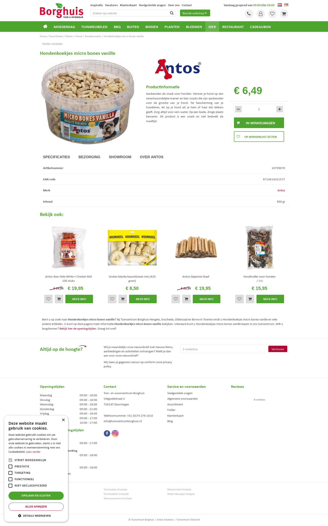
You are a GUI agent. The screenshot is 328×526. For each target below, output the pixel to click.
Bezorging (89, 157)
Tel (249, 14)
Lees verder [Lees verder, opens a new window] (33, 452)
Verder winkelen (52, 43)
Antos (281, 190)
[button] (36, 515)
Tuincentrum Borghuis (51, 489)
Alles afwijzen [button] (36, 506)
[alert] (36, 469)
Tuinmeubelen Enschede (116, 493)
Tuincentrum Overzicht (188, 519)
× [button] (63, 420)
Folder (171, 410)
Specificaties (56, 157)
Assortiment (175, 404)
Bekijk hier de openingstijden (77, 328)
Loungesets (46, 498)
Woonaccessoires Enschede (118, 498)
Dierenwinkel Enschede (179, 489)
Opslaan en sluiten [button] (36, 495)
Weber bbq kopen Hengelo (181, 493)
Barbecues (45, 507)
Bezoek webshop (195, 13)
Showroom (120, 157)
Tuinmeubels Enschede (115, 489)
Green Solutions (165, 519)
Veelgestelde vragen (180, 393)
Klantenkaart (175, 415)
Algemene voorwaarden (182, 398)
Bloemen (44, 502)
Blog (170, 421)
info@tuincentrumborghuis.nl (123, 421)
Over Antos (151, 157)
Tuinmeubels (46, 493)
